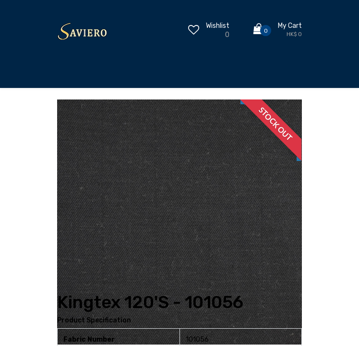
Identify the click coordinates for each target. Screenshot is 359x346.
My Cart (290, 26)
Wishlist (217, 26)
